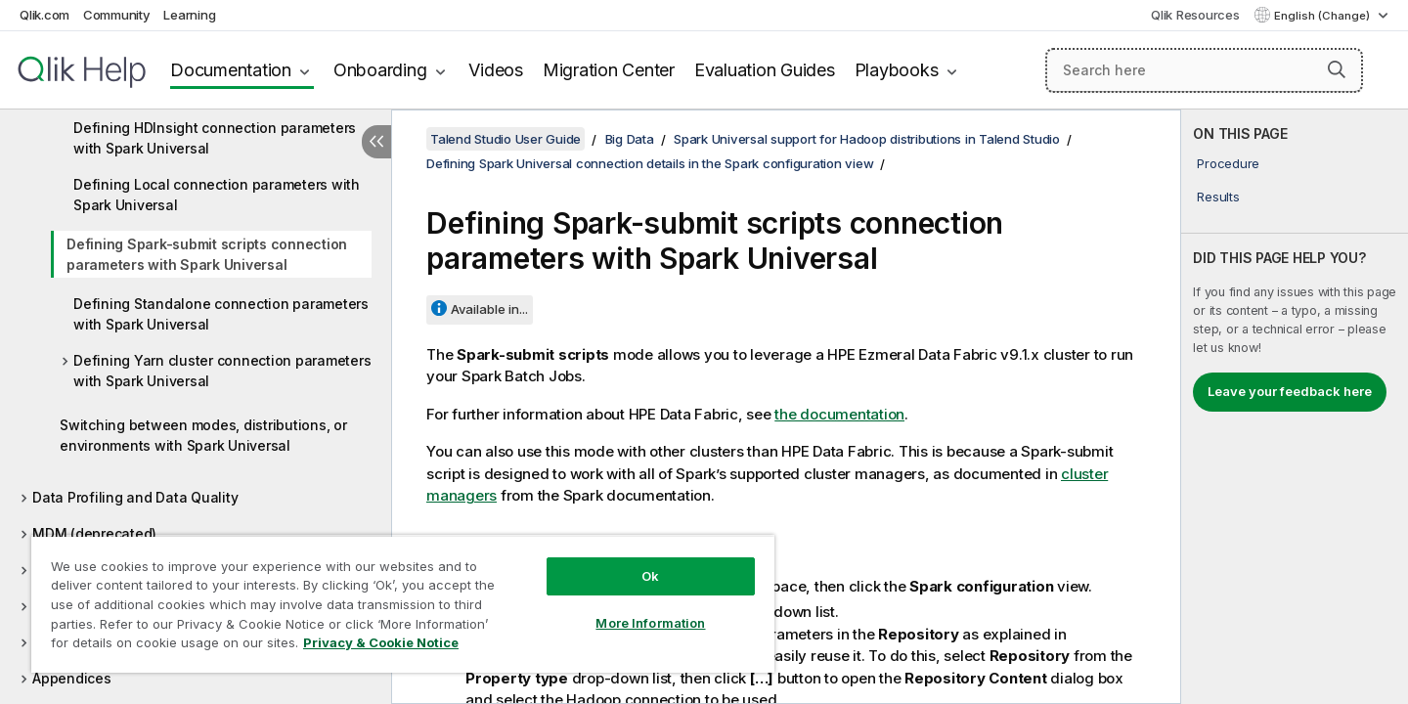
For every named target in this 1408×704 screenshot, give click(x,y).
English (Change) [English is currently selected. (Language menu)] (1323, 15)
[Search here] (1204, 70)
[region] (402, 604)
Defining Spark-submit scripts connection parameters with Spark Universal (206, 254)
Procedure (1228, 163)
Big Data (629, 139)
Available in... (489, 309)
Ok (650, 576)
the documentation (839, 414)
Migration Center (609, 70)
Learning (189, 14)
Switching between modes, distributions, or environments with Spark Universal (203, 435)
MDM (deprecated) (94, 533)
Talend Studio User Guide (505, 139)
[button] (1336, 69)
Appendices (71, 678)
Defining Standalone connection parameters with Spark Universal (221, 313)
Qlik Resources (1195, 14)
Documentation (230, 70)
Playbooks (897, 70)
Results (1218, 196)
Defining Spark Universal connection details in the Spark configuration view (649, 163)
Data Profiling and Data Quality (135, 497)
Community (117, 14)
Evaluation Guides (764, 70)
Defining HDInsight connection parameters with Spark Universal (214, 137)
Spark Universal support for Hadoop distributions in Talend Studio (867, 139)
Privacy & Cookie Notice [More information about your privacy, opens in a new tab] (381, 642)
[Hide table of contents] (376, 141)
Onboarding (380, 70)
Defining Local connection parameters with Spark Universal (216, 194)
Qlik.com (44, 14)
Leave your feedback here (1290, 391)
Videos (495, 70)
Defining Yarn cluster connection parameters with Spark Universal (222, 370)
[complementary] (1294, 407)
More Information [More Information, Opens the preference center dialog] (650, 623)
